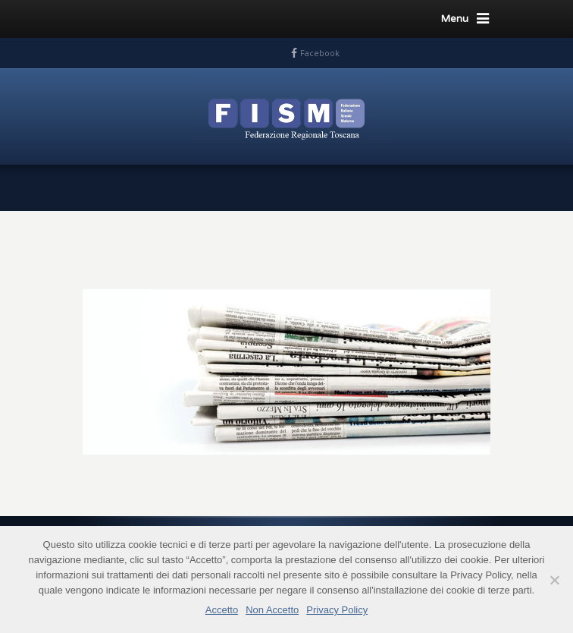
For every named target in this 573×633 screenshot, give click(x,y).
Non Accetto (272, 610)
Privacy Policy (337, 610)
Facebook (320, 52)
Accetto (221, 610)
